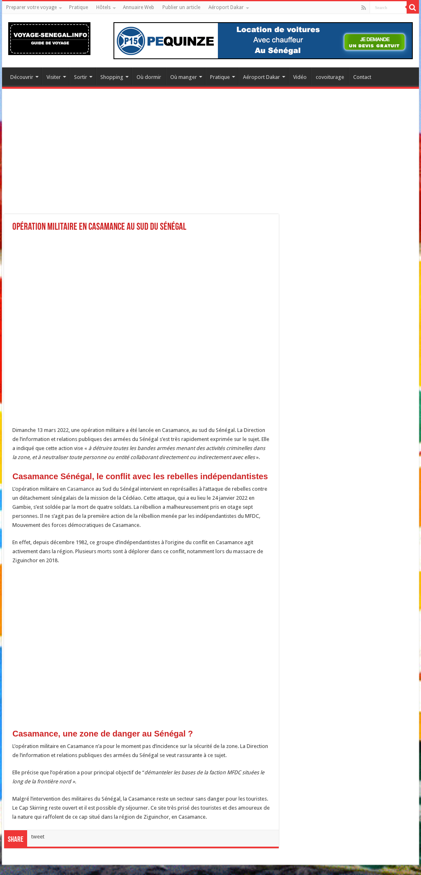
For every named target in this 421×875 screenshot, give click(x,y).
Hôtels (103, 7)
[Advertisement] (210, 156)
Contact (362, 77)
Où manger (183, 77)
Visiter (53, 77)
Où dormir (148, 77)
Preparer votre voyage (31, 7)
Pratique (78, 7)
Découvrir (21, 77)
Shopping (111, 77)
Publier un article (181, 7)
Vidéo (300, 77)
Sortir (80, 77)
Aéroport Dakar (226, 7)
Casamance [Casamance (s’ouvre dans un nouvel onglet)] (81, 489)
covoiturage (330, 77)
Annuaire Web (138, 7)
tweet (37, 836)
